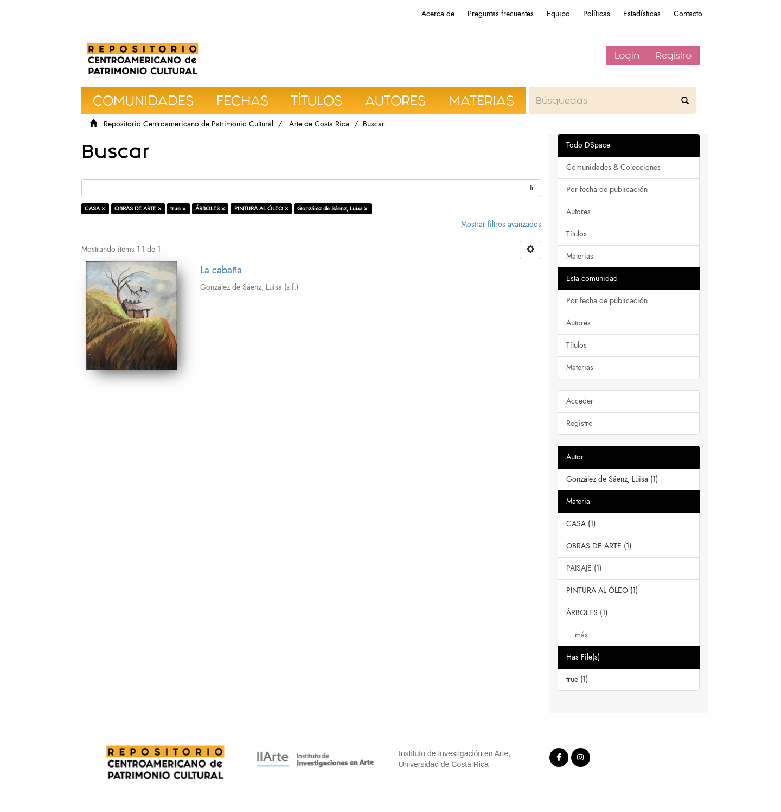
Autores (578, 212)
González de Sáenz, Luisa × (332, 208)
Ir (532, 188)
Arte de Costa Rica (319, 124)
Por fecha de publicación (607, 189)
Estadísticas (642, 14)
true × (178, 208)
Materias (579, 256)
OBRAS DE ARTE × (138, 208)
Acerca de (437, 14)
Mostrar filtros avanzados (501, 224)
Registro (674, 55)
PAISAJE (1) (583, 568)
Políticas (596, 14)
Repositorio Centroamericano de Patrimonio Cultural (188, 124)
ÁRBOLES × (210, 208)
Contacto (688, 14)
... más (577, 635)
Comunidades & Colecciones (613, 167)
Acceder (579, 401)
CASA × (95, 208)
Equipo (558, 14)
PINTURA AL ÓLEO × (261, 208)
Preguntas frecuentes (501, 14)
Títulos (576, 234)
